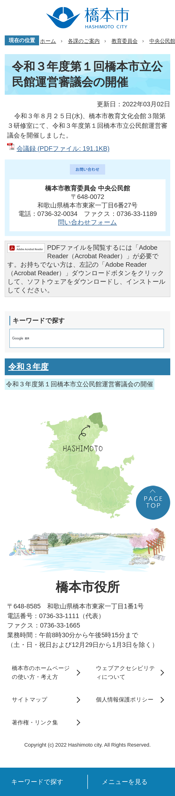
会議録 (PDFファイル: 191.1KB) (63, 148)
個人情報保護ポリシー (124, 699)
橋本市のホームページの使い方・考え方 (41, 672)
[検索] (81, 338)
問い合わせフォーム (87, 222)
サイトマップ (29, 699)
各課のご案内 (84, 41)
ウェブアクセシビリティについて (125, 672)
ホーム (48, 41)
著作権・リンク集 (35, 722)
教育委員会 (125, 41)
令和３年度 (28, 366)
